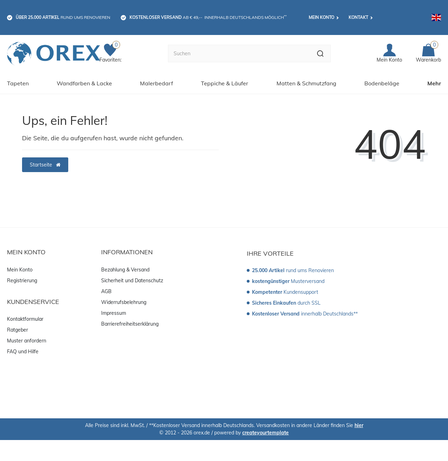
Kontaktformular (25, 319)
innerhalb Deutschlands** (305, 314)
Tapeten (18, 83)
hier (359, 425)
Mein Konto (321, 17)
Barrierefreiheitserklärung (130, 324)
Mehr (434, 83)
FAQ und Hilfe (22, 351)
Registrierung (22, 280)
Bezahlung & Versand (125, 270)
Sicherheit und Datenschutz (132, 280)
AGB (106, 291)
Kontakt (358, 17)
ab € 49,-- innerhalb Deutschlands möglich (208, 17)
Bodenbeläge (381, 83)
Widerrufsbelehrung (123, 302)
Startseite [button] (45, 165)
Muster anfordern (26, 341)
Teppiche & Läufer (224, 83)
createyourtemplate (265, 433)
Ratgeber (17, 330)
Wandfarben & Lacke (84, 83)
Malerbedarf (156, 83)
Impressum (113, 313)
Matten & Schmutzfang (306, 83)
